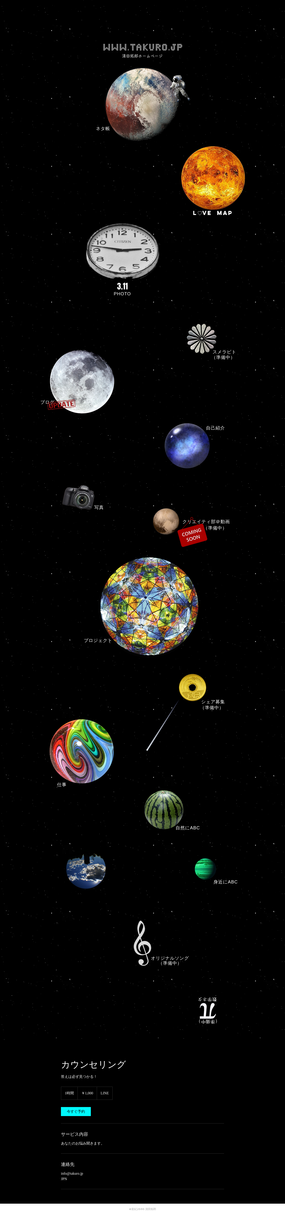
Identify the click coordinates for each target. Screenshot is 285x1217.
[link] (76, 1111)
